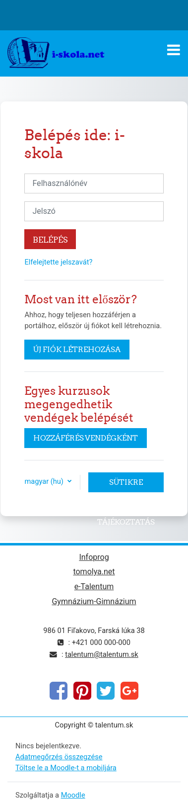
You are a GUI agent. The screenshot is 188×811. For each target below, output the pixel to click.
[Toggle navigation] (174, 50)
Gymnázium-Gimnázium (94, 601)
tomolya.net (94, 571)
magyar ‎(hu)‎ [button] (44, 481)
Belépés (50, 240)
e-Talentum (94, 586)
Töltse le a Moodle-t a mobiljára (66, 767)
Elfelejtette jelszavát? (58, 262)
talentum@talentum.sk (101, 654)
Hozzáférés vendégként (85, 438)
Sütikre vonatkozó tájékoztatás (126, 484)
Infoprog (94, 557)
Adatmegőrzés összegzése (58, 756)
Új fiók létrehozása (77, 349)
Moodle (73, 795)
